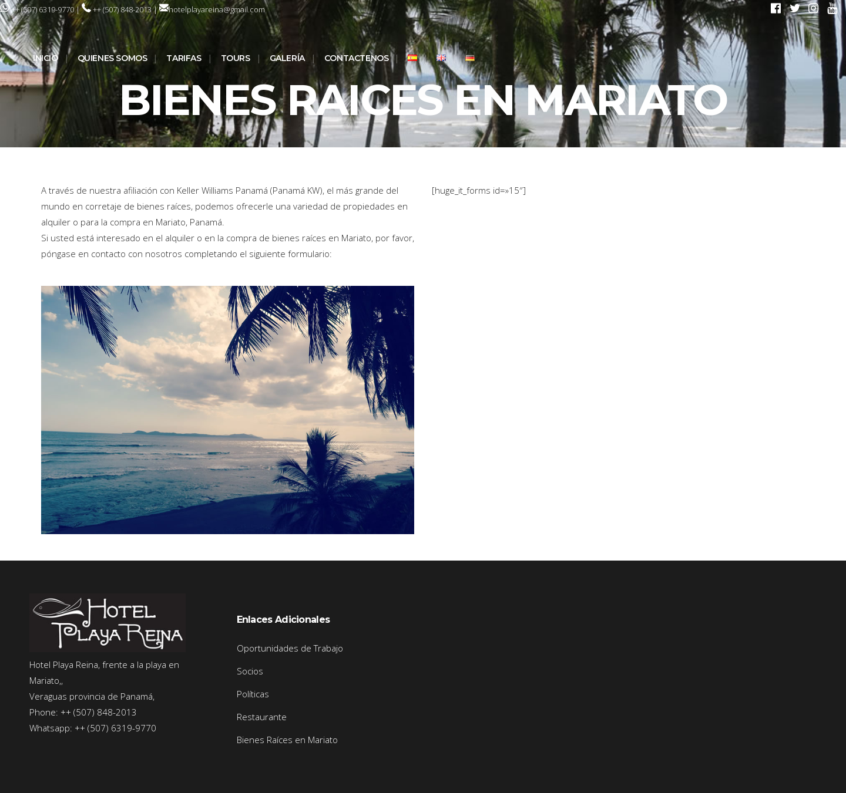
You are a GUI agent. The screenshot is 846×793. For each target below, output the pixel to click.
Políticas (253, 694)
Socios (250, 671)
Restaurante (262, 717)
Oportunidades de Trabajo (290, 648)
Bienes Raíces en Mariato (287, 739)
